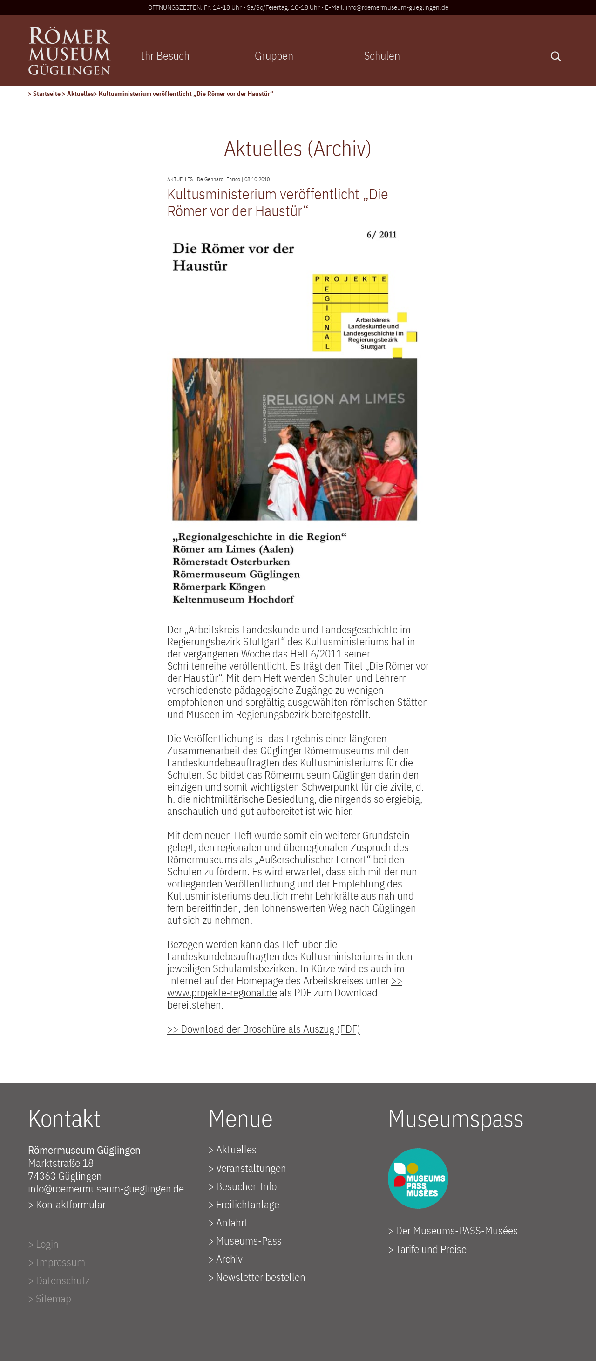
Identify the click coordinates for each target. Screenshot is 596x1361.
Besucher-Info (246, 1186)
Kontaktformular (71, 1204)
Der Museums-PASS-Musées (457, 1230)
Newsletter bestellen (260, 1277)
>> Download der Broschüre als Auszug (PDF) (263, 1029)
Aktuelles (80, 93)
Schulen (382, 55)
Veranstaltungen (251, 1168)
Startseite (47, 93)
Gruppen (274, 55)
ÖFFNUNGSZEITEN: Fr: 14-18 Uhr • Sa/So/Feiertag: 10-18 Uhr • (236, 7)
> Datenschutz (58, 1280)
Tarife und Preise (431, 1249)
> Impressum (56, 1262)
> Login (43, 1244)
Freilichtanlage (247, 1204)
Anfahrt (232, 1222)
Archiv (229, 1259)
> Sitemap (49, 1298)
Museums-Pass (249, 1240)
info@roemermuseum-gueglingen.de (106, 1188)
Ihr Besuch (165, 55)
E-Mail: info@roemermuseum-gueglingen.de (386, 7)
